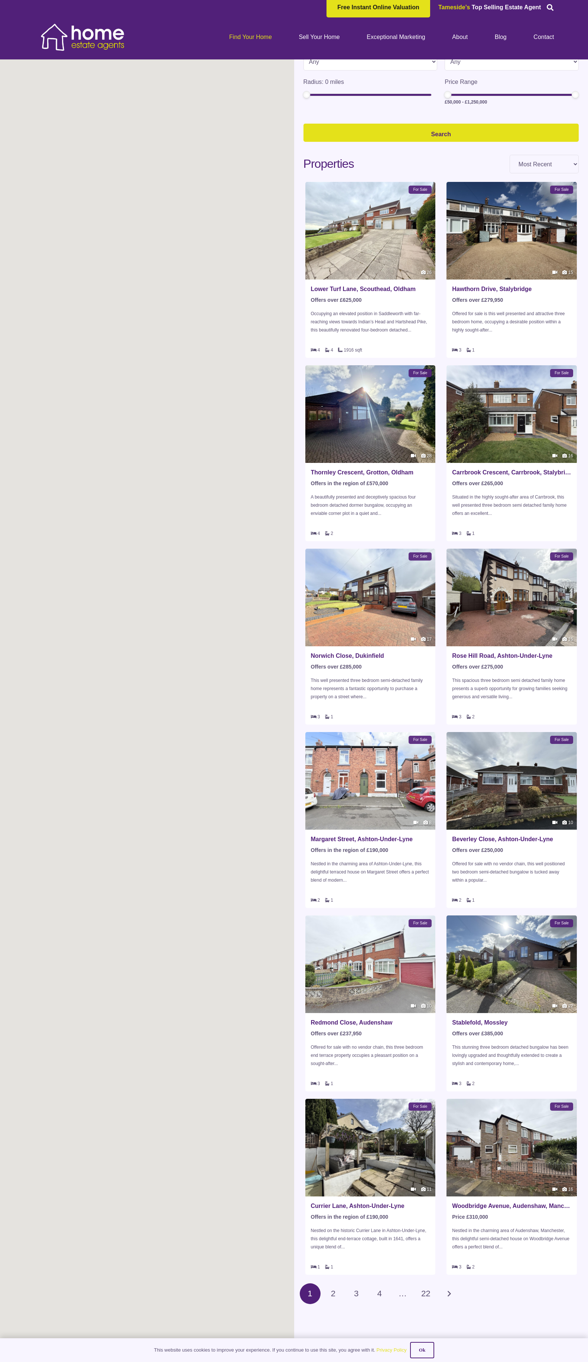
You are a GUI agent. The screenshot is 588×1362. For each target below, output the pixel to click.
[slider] (306, 154)
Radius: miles (323, 141)
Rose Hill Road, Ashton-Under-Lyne (502, 715)
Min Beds (457, 106)
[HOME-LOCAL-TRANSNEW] (83, 37)
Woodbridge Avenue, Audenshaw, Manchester (511, 1265)
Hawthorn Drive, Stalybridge (492, 348)
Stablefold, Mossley (479, 1082)
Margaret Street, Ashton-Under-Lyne (362, 898)
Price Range (461, 141)
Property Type (321, 106)
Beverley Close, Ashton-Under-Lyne (502, 898)
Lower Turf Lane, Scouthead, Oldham (363, 348)
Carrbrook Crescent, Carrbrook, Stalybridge (511, 532)
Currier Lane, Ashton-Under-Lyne (358, 1265)
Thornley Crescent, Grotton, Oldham (362, 532)
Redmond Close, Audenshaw (352, 1082)
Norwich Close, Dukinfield (347, 715)
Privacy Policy (391, 1350)
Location (314, 71)
